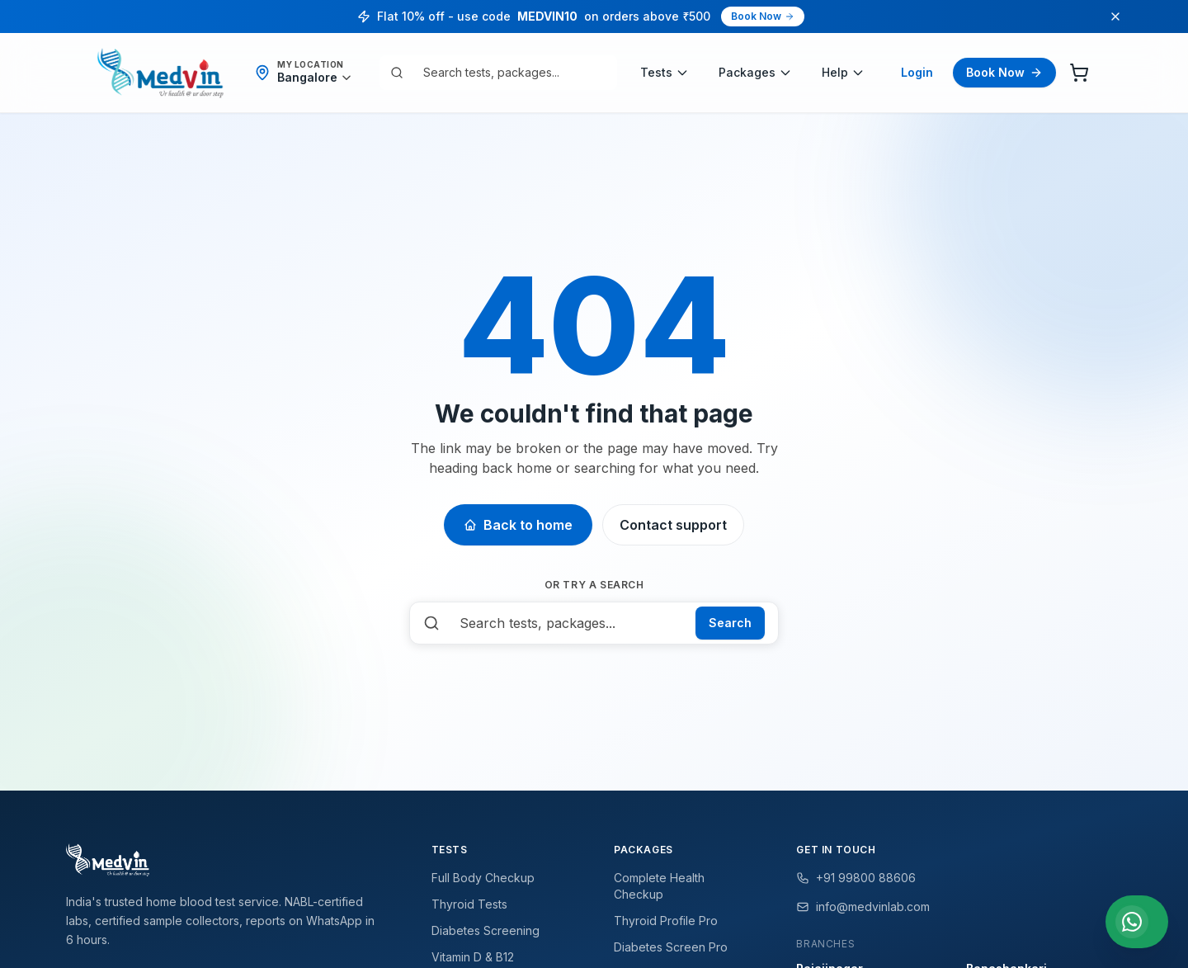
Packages (755, 72)
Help (843, 72)
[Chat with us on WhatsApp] (1137, 921)
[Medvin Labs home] (160, 73)
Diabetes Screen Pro (671, 947)
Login (917, 72)
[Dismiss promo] (1115, 16)
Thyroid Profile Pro (666, 921)
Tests (664, 72)
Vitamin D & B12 (472, 957)
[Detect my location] (314, 77)
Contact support (673, 525)
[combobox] (509, 72)
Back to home (518, 525)
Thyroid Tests (469, 904)
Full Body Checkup (483, 878)
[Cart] (1079, 72)
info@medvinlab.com (863, 907)
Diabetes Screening (485, 930)
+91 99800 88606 (856, 878)
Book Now (762, 16)
